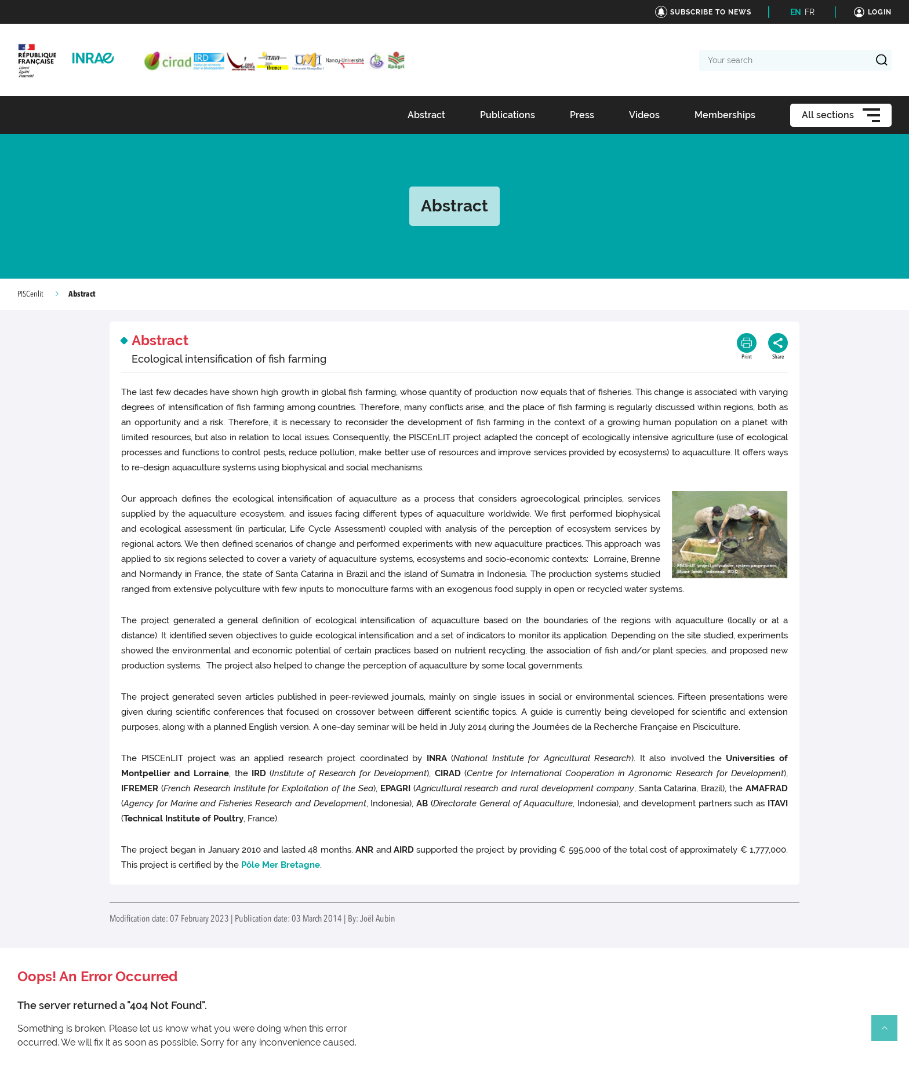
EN (795, 12)
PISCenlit (30, 294)
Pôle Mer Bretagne (280, 865)
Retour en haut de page (889, 1033)
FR (810, 12)
